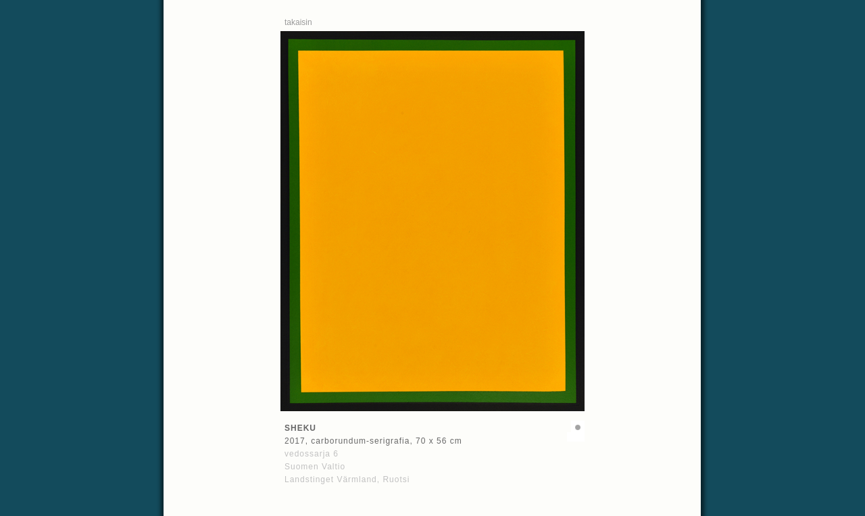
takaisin (298, 22)
